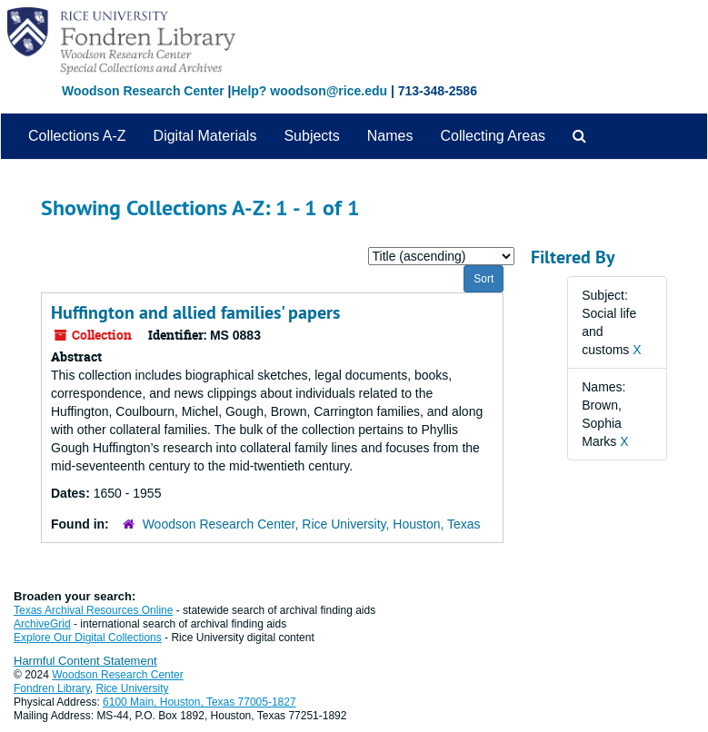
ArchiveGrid (42, 624)
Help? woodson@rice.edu (309, 91)
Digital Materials (205, 135)
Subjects (311, 135)
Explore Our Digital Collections (88, 637)
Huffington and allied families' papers (195, 312)
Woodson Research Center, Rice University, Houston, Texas (312, 524)
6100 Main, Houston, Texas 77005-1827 (199, 702)
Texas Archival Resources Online (93, 610)
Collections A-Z (77, 135)
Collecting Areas (492, 135)
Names (390, 135)
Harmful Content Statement (85, 661)
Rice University (132, 688)
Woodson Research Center (143, 91)
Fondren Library (52, 688)
